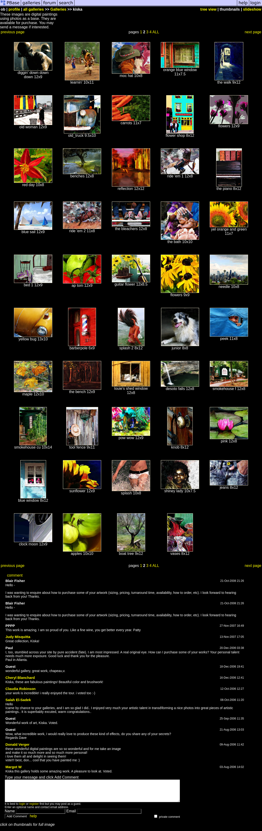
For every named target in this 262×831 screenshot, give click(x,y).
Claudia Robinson (20, 689)
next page (253, 32)
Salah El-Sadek (18, 700)
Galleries (58, 9)
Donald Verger (17, 744)
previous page (13, 32)
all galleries (33, 9)
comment (15, 575)
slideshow (252, 9)
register (34, 808)
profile (14, 9)
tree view (208, 9)
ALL (155, 32)
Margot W (13, 767)
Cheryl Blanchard (20, 678)
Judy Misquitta (17, 637)
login (22, 808)
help (33, 820)
